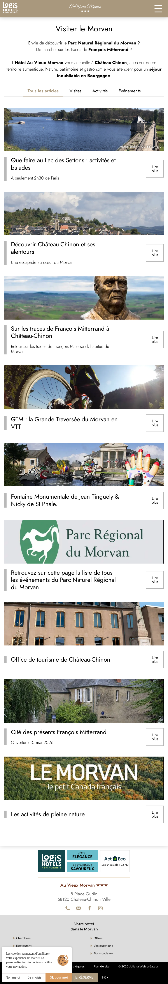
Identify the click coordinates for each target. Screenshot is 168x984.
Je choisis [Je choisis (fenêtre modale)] (34, 977)
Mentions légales (73, 966)
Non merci (13, 977)
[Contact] (100, 908)
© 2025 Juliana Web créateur (138, 966)
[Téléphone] (67, 908)
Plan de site (101, 966)
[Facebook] (89, 908)
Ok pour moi (59, 977)
